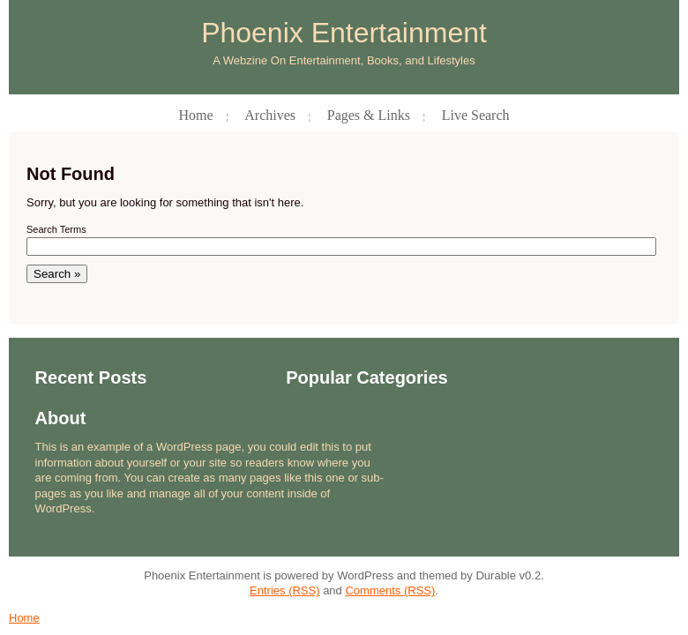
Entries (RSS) (284, 590)
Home (195, 115)
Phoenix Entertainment (344, 33)
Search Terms (56, 229)
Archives (269, 115)
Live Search (476, 115)
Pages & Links (368, 115)
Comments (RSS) (390, 590)
